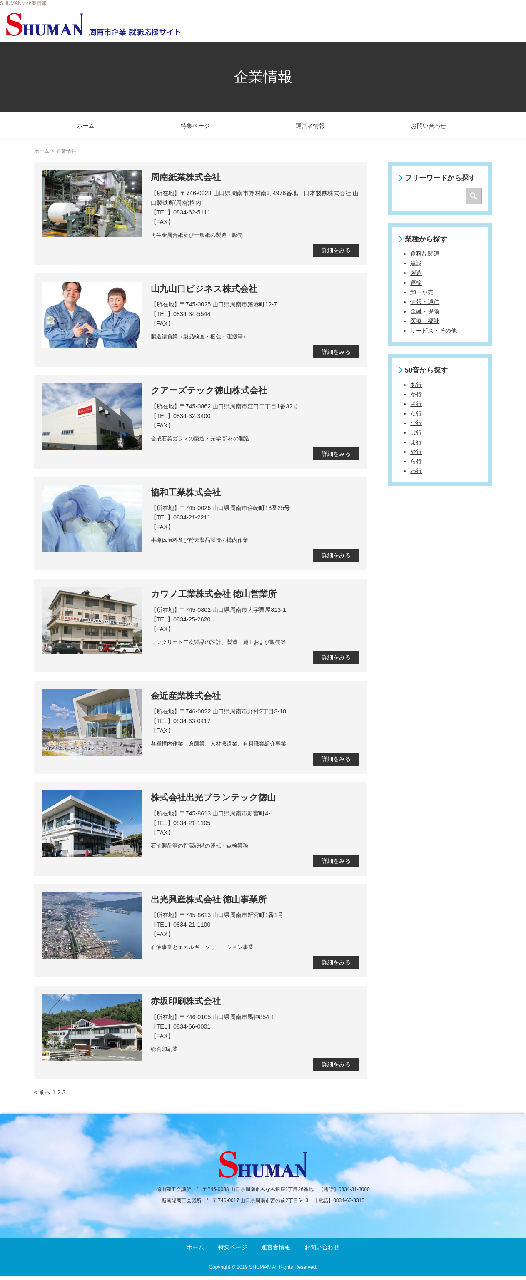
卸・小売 (422, 292)
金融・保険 (424, 311)
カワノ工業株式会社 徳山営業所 (214, 594)
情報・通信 (424, 301)
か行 (416, 394)
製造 (416, 272)
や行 (416, 451)
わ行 (416, 470)
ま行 (416, 442)
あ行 (416, 384)
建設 (416, 263)
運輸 (416, 282)
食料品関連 (424, 253)
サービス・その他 (433, 330)
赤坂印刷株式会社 (186, 1001)
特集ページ (195, 125)
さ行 (416, 403)
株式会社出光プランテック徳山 (213, 797)
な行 (416, 423)
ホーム (86, 125)
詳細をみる (336, 250)
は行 (416, 432)
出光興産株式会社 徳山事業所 (209, 899)
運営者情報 (310, 125)
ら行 (416, 461)
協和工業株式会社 (186, 492)
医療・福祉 (424, 321)
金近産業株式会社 (186, 696)
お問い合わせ (428, 125)
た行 (416, 413)
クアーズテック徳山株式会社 (209, 390)
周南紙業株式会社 (186, 177)
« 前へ (42, 1092)
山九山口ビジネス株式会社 (204, 288)
